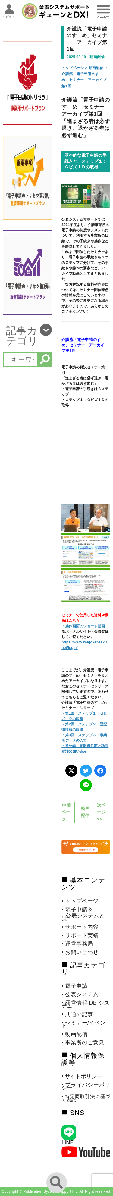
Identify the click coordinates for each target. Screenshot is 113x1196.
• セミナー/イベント (83, 1024)
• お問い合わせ (80, 952)
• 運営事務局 (77, 944)
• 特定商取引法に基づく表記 (85, 1098)
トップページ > (74, 68)
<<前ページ (66, 812)
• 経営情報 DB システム (85, 1004)
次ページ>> (101, 812)
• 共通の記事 (77, 1014)
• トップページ (80, 901)
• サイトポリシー (81, 1076)
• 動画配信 (74, 1034)
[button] (27, 335)
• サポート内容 (80, 927)
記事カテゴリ (22, 335)
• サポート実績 (80, 935)
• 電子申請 (74, 986)
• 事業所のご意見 (82, 1043)
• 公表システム (80, 994)
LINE (67, 1142)
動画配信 (96, 68)
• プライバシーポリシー (85, 1086)
